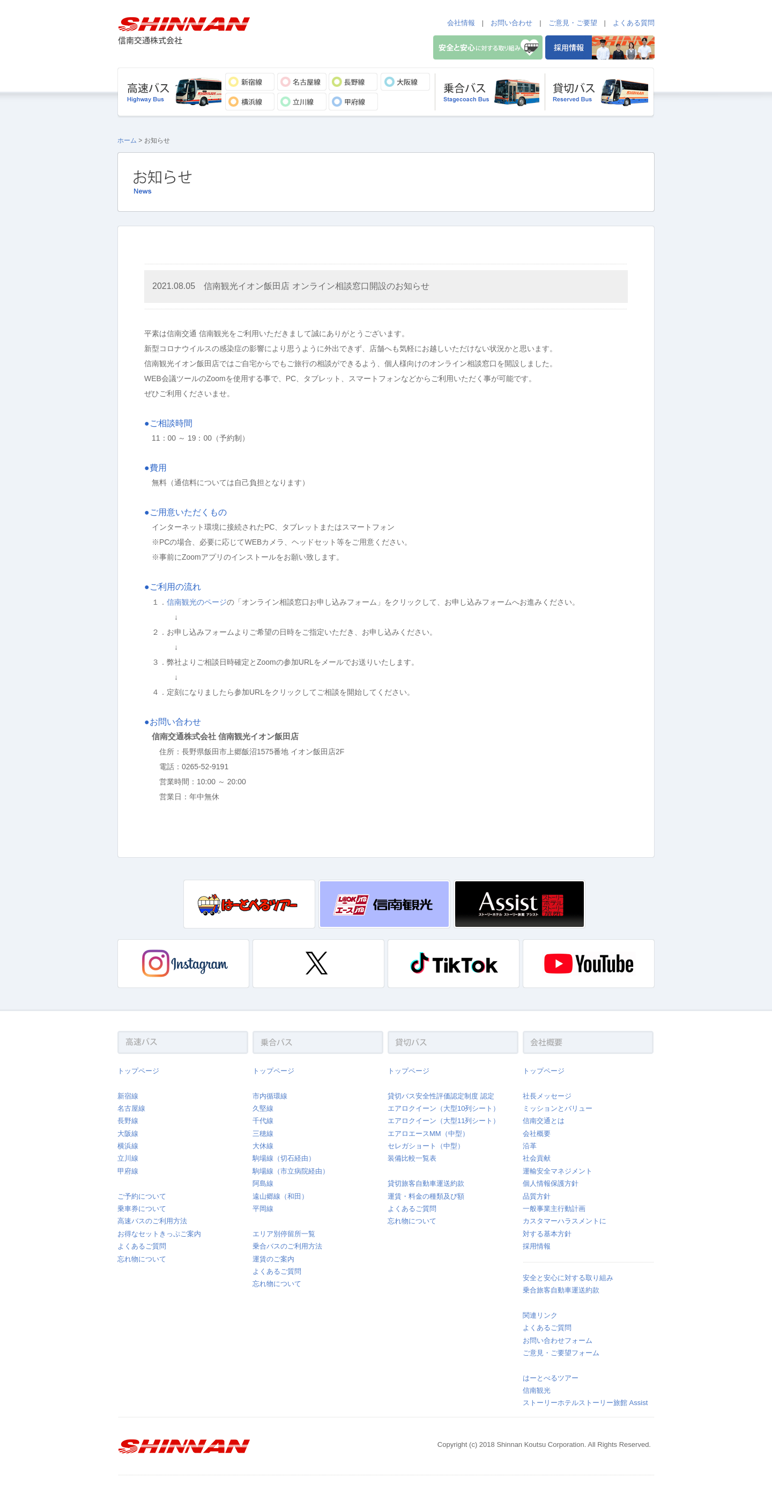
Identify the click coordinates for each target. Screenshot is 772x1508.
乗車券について (141, 1209)
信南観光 (537, 1390)
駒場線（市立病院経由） (291, 1171)
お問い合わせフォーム (557, 1340)
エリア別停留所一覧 (284, 1234)
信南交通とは (544, 1121)
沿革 (530, 1146)
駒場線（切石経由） (284, 1158)
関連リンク (540, 1315)
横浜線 (127, 1146)
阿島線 (263, 1183)
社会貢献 (537, 1158)
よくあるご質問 (141, 1246)
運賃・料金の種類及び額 (426, 1196)
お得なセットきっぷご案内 (159, 1234)
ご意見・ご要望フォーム (561, 1353)
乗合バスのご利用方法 (287, 1246)
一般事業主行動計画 (554, 1209)
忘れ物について (141, 1259)
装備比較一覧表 (412, 1158)
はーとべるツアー (550, 1378)
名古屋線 (131, 1108)
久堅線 (263, 1108)
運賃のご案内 (273, 1259)
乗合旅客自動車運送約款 (561, 1290)
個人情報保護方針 (550, 1183)
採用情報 (537, 1246)
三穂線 (263, 1134)
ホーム (127, 140)
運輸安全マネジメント (557, 1171)
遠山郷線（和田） (280, 1196)
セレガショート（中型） (426, 1146)
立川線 (127, 1158)
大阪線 (127, 1134)
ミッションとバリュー (557, 1108)
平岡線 (263, 1209)
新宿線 (127, 1096)
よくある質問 (634, 23)
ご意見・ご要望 (572, 23)
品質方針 (537, 1196)
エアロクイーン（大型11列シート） (444, 1121)
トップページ (138, 1071)
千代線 (263, 1121)
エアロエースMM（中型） (428, 1134)
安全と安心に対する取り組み (568, 1278)
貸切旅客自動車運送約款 (426, 1183)
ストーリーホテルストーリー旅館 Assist (585, 1403)
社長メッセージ (547, 1096)
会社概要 (537, 1134)
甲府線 (127, 1171)
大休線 (263, 1146)
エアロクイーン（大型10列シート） (444, 1108)
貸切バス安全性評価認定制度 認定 (441, 1096)
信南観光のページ (197, 602)
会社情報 (461, 23)
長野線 (127, 1121)
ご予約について (141, 1196)
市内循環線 (270, 1096)
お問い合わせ (511, 23)
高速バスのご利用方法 (152, 1221)
